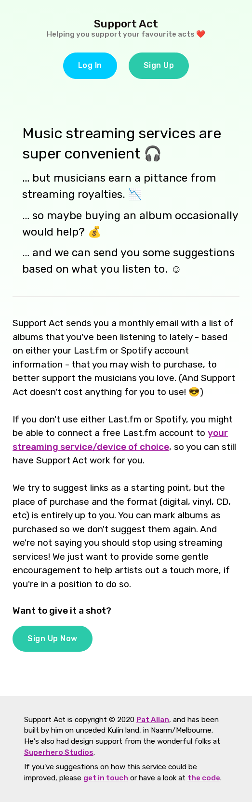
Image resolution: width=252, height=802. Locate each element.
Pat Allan (152, 719)
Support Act (126, 23)
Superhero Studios (58, 752)
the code (203, 778)
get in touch (105, 778)
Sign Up (159, 65)
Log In (90, 65)
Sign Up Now (52, 638)
